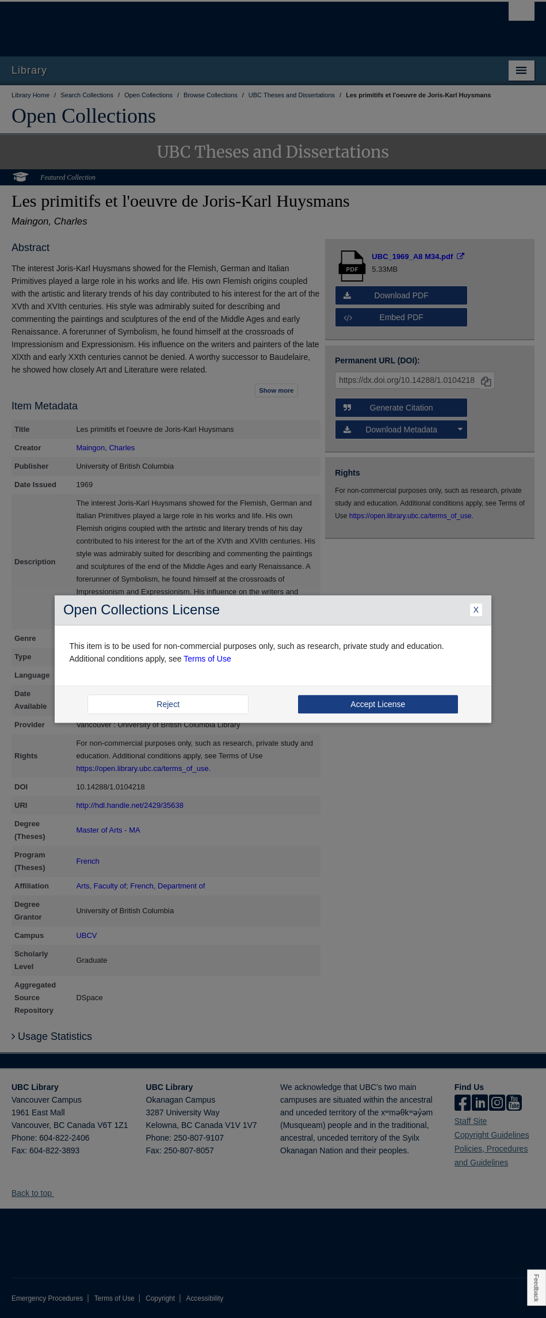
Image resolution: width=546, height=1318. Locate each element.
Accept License (377, 704)
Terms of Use (207, 659)
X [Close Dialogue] (476, 609)
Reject (168, 704)
